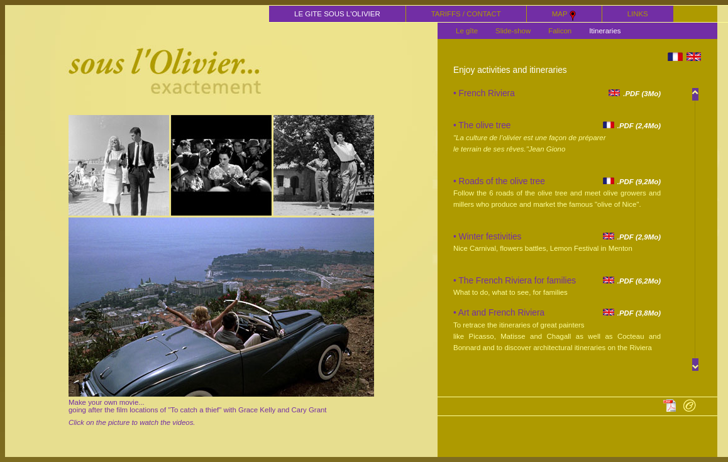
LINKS (637, 14)
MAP (564, 15)
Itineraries (604, 31)
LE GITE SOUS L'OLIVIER (337, 14)
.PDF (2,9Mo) (632, 237)
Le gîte (467, 31)
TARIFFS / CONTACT (466, 14)
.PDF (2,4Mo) (632, 125)
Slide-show (513, 31)
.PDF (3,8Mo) (632, 313)
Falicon (559, 31)
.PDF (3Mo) (635, 93)
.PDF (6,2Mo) (632, 281)
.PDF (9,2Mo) (632, 181)
